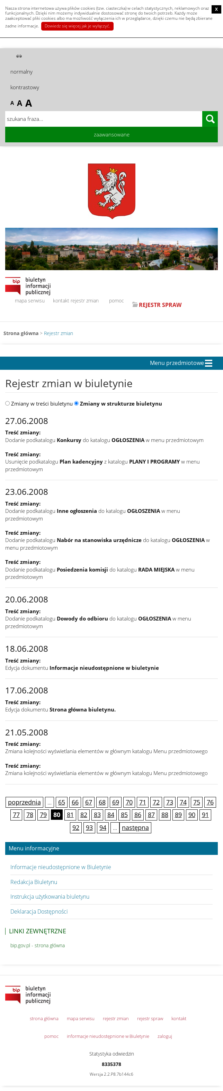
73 (169, 802)
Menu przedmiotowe (177, 363)
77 (16, 814)
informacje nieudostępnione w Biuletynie (108, 1036)
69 (115, 802)
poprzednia (24, 802)
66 (75, 802)
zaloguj (165, 1036)
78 (29, 814)
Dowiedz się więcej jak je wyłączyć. (77, 26)
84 (110, 814)
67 (88, 802)
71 (142, 802)
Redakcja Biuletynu (33, 882)
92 (75, 827)
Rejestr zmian (58, 333)
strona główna (44, 1018)
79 (43, 814)
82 (83, 814)
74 (183, 802)
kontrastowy (24, 87)
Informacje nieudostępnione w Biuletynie (60, 867)
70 (129, 802)
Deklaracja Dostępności (39, 911)
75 (196, 802)
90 (191, 814)
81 (70, 814)
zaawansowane (112, 134)
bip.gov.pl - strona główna (37, 945)
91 (205, 814)
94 (102, 827)
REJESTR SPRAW (160, 305)
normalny (21, 71)
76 (210, 802)
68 (102, 802)
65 (61, 802)
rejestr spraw (150, 1018)
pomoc (116, 300)
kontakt (61, 300)
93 (89, 827)
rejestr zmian (85, 300)
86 (137, 814)
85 (124, 814)
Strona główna (20, 333)
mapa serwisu (30, 300)
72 (156, 802)
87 (151, 814)
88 (164, 814)
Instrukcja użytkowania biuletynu (49, 896)
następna (135, 827)
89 (178, 814)
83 (97, 814)
